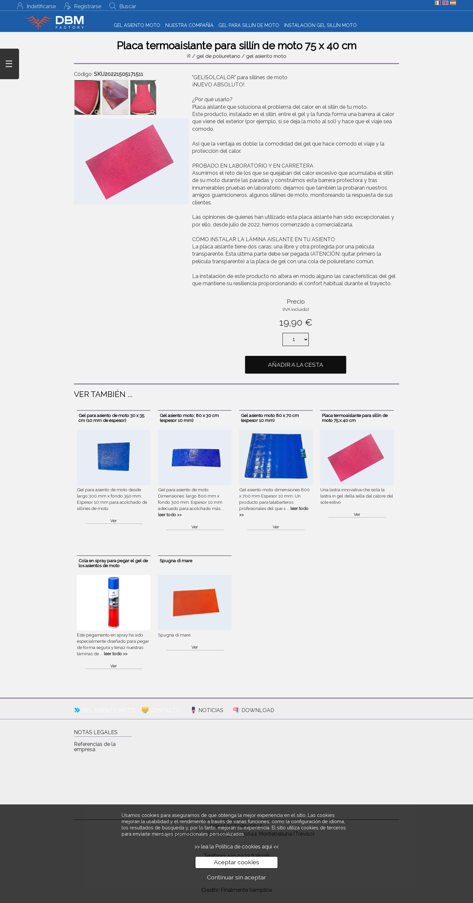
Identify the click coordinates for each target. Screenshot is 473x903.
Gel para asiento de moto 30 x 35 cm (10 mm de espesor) (111, 418)
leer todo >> (170, 514)
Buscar (127, 6)
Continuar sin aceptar (236, 877)
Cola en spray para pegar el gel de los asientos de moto (113, 563)
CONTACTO (165, 710)
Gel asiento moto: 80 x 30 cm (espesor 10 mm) (189, 418)
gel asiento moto (266, 56)
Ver (113, 520)
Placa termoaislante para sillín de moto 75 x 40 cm (355, 418)
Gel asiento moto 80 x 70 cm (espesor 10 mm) (270, 418)
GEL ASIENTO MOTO (137, 25)
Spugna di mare (176, 560)
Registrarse (87, 6)
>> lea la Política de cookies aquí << (236, 847)
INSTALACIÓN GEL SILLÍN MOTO (320, 25)
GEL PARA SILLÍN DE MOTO (248, 25)
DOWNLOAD (257, 710)
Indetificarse (41, 6)
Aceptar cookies (236, 862)
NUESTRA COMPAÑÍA (189, 25)
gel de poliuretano (218, 56)
